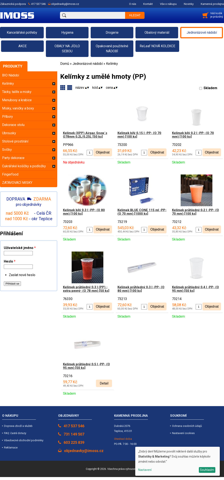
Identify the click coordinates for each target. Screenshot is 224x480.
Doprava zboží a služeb (18, 425)
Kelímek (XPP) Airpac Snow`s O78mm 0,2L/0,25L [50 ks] (85, 134)
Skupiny (69, 87)
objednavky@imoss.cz (65, 4)
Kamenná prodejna (212, 4)
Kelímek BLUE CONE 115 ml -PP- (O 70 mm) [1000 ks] (142, 212)
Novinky (189, 4)
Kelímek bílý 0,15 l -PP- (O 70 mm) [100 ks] (139, 134)
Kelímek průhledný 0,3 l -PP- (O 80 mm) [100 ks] (140, 289)
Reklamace (11, 447)
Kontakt (148, 4)
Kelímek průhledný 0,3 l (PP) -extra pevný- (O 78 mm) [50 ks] (86, 289)
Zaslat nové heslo (22, 275)
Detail (104, 383)
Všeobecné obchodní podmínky (23, 440)
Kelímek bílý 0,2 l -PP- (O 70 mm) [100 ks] (193, 134)
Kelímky (112, 64)
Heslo (9, 261)
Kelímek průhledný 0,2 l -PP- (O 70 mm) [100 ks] (195, 212)
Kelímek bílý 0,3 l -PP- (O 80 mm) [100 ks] (84, 212)
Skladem (210, 88)
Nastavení (145, 470)
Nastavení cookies (183, 433)
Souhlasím (207, 470)
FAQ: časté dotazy (15, 433)
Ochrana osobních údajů (187, 425)
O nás (132, 4)
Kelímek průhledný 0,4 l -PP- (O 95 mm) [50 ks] (195, 289)
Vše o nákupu (168, 4)
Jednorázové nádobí (87, 64)
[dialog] (177, 461)
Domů (64, 64)
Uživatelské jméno (20, 248)
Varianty (62, 87)
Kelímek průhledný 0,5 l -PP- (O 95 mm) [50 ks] (86, 366)
